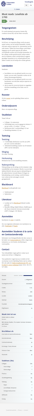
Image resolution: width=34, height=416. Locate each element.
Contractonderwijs (15, 240)
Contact (26, 410)
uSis (12, 220)
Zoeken (18, 9)
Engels (16, 226)
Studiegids (29, 2)
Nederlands (8, 226)
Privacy (20, 410)
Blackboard (5, 188)
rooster (8, 98)
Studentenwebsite (11, 410)
